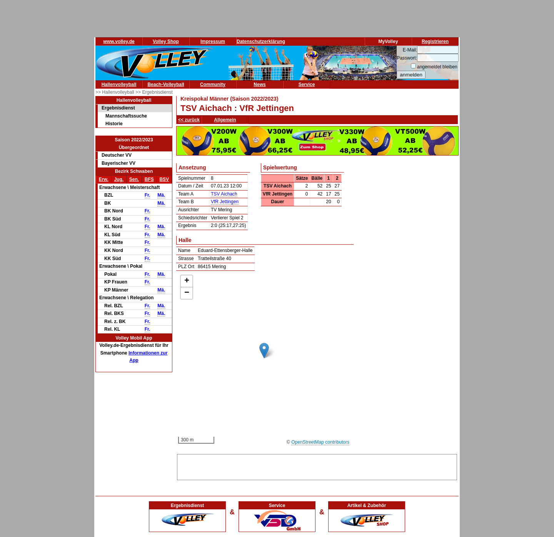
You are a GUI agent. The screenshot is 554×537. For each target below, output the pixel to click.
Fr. (147, 195)
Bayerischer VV (118, 163)
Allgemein (225, 120)
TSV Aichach (224, 194)
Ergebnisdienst (118, 108)
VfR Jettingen (225, 201)
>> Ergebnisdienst (154, 92)
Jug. (118, 179)
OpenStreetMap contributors (320, 442)
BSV (164, 179)
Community (212, 84)
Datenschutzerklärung (261, 41)
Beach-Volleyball (165, 84)
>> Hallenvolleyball (115, 92)
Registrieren (435, 41)
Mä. (161, 195)
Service (307, 84)
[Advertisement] (317, 465)
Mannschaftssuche (126, 116)
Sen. (134, 179)
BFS (149, 179)
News (259, 84)
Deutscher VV (117, 155)
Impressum (212, 41)
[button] (264, 350)
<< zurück (189, 120)
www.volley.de (118, 41)
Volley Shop (166, 41)
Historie (114, 123)
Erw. (103, 179)
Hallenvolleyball (119, 84)
